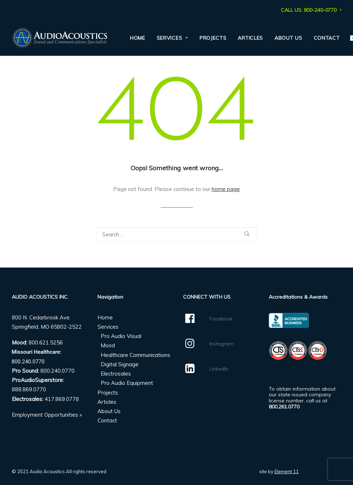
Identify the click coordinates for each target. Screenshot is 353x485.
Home (137, 38)
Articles (250, 38)
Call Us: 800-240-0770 (311, 10)
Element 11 (286, 471)
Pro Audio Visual (121, 336)
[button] (247, 234)
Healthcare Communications (135, 355)
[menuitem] (311, 10)
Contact (327, 38)
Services (172, 38)
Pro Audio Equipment (127, 382)
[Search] (176, 234)
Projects (213, 38)
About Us (288, 38)
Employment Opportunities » (47, 414)
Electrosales (116, 373)
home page (226, 189)
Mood (108, 345)
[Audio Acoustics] (59, 38)
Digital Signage (119, 364)
